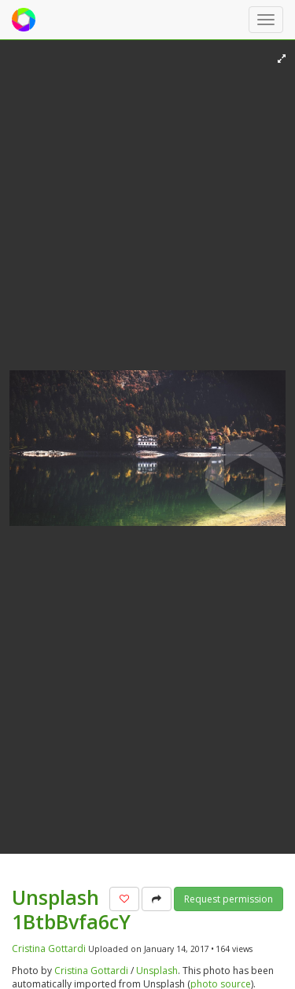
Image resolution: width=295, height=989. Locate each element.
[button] (124, 899)
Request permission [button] (228, 899)
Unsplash (157, 970)
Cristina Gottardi (49, 948)
